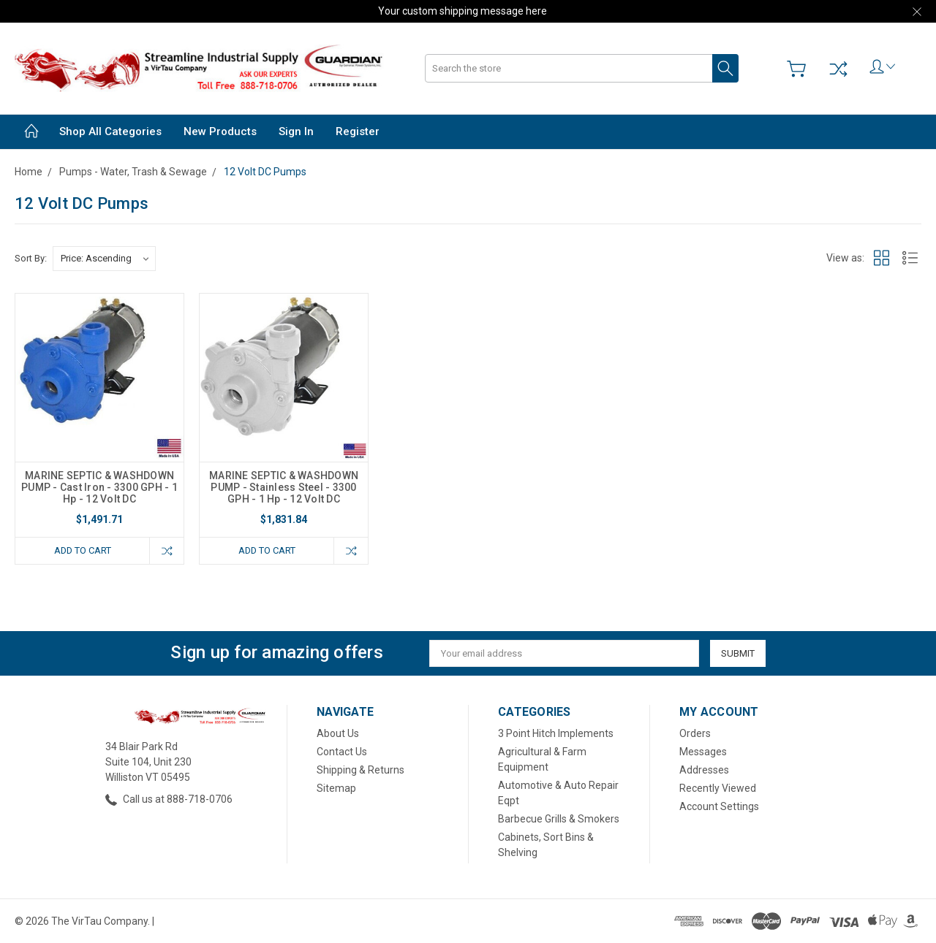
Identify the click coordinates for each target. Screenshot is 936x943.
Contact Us (342, 751)
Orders (695, 733)
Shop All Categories (110, 131)
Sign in (296, 131)
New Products (220, 131)
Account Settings (719, 806)
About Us (338, 733)
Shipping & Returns (360, 770)
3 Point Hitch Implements (556, 733)
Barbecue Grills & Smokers (558, 819)
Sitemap (336, 788)
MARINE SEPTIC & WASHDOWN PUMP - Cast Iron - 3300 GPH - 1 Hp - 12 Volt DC (99, 487)
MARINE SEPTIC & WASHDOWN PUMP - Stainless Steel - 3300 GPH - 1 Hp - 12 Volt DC (283, 487)
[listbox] (104, 258)
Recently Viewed (717, 788)
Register (358, 131)
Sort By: (31, 258)
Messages (703, 751)
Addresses (704, 770)
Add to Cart (82, 550)
